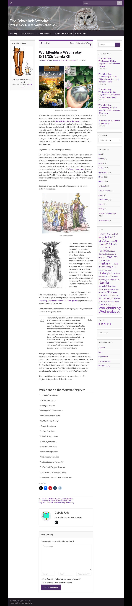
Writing (101, 209)
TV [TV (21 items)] (107, 305)
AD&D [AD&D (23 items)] (115, 234)
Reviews (101, 186)
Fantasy (55, 60)
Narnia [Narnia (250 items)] (103, 282)
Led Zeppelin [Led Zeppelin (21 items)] (102, 276)
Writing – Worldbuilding (107, 213)
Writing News (103, 220)
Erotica (101, 159)
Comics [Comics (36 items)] (101, 254)
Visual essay (103, 200)
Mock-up (46, 43)
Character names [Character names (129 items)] (105, 248)
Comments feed (104, 361)
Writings (14, 33)
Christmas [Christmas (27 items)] (111, 251)
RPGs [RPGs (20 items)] (100, 292)
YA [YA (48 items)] (118, 311)
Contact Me (80, 33)
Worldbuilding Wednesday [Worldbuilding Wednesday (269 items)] (109, 309)
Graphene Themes (27, 603)
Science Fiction (104, 190)
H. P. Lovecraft (44, 501)
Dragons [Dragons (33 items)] (102, 260)
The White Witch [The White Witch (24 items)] (113, 302)
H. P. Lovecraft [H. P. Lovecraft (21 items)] (107, 270)
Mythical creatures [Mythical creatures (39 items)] (111, 279)
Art (99, 154)
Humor (101, 181)
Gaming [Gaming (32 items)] (108, 267)
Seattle (101, 195)
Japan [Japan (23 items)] (118, 273)
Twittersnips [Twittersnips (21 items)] (112, 305)
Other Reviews (44, 33)
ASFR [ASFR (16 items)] (109, 241)
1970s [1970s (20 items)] (111, 234)
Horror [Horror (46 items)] (112, 273)
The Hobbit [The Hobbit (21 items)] (113, 292)
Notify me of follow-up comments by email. (62, 579)
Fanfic (100, 163)
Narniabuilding (61, 501)
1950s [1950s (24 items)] (100, 234)
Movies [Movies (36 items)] (115, 276)
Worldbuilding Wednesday (64, 503)
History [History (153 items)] (103, 273)
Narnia (53, 501)
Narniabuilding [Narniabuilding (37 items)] (104, 286)
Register (101, 348)
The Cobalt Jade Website (29, 20)
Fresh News (102, 172)
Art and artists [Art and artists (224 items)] (107, 238)
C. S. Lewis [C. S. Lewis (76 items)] (111, 244)
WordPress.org (104, 366)
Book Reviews (27, 33)
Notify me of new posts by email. (57, 582)
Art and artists (47, 499)
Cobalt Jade (45, 60)
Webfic (101, 204)
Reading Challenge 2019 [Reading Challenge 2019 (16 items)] (111, 289)
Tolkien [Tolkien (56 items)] (102, 304)
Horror (100, 177)
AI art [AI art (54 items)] (101, 237)
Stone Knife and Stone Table (80, 43)
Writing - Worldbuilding (67, 60)
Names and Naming (63, 33)
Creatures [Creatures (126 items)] (111, 257)
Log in (100, 352)
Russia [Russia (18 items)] (104, 292)
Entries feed (103, 357)
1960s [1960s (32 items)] (106, 234)
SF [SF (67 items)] (108, 292)
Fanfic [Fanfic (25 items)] (108, 260)
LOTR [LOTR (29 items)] (109, 276)
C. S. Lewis (57, 499)
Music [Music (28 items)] (100, 280)
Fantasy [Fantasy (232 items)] (104, 263)
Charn (64, 499)
